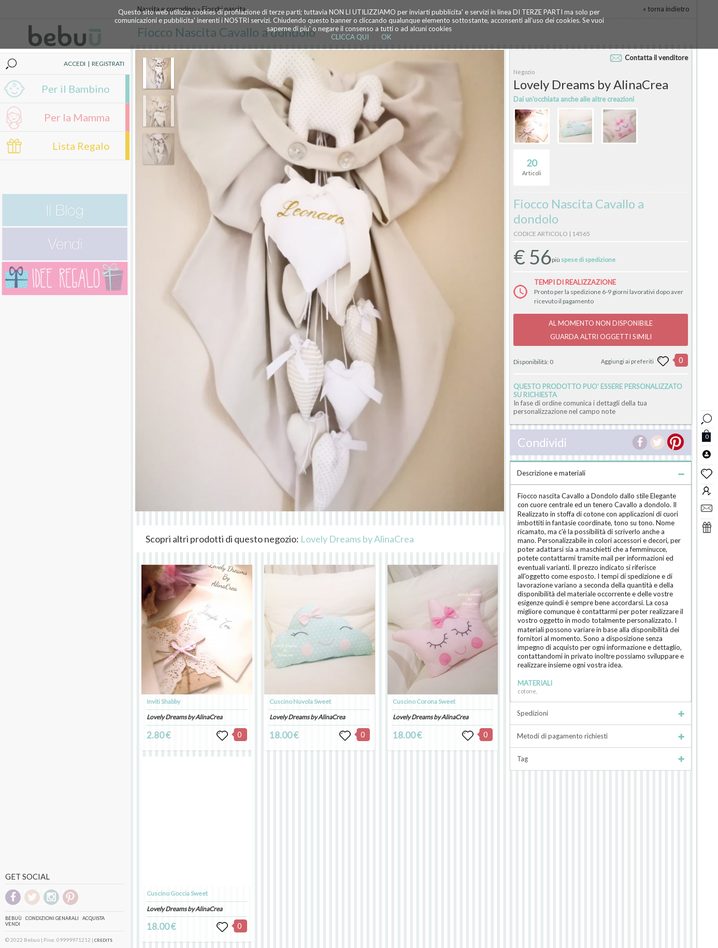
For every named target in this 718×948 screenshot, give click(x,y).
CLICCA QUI (350, 37)
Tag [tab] (600, 759)
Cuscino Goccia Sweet (177, 893)
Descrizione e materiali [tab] (600, 473)
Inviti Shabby (163, 701)
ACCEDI (74, 63)
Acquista (93, 918)
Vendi (12, 924)
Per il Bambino (75, 88)
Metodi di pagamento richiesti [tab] (600, 736)
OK (386, 37)
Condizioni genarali (52, 918)
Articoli (531, 162)
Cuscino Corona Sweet (424, 701)
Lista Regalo (81, 146)
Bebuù (13, 918)
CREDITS (103, 940)
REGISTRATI (108, 63)
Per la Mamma (77, 117)
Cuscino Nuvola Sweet (300, 701)
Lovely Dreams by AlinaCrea (357, 539)
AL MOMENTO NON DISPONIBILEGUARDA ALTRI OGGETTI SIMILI (601, 330)
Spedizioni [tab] (600, 713)
